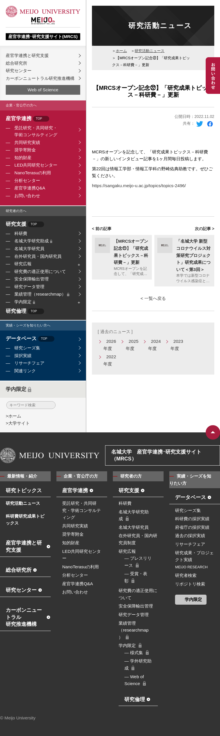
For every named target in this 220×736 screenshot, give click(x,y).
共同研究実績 (27, 142)
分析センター (27, 180)
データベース (30, 339)
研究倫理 (25, 311)
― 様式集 (133, 652)
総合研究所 (16, 63)
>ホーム (13, 415)
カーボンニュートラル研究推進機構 (40, 78)
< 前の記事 (101, 228)
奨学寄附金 (25, 149)
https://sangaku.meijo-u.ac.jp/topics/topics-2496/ (139, 185)
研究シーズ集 (27, 347)
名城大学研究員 (29, 248)
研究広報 (23, 263)
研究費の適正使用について (40, 271)
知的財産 (23, 157)
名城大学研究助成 (33, 240)
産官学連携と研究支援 (27, 55)
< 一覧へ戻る (153, 298)
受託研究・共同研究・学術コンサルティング (35, 131)
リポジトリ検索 (190, 583)
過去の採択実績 (190, 535)
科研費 (20, 233)
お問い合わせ (27, 195)
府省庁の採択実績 (192, 527)
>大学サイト (18, 423)
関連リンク (25, 370)
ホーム (121, 51)
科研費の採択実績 (192, 518)
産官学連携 (27, 119)
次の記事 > (204, 228)
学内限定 (24, 301)
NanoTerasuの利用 (32, 172)
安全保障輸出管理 (31, 278)
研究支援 (25, 224)
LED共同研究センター (35, 165)
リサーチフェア (29, 363)
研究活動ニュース (149, 51)
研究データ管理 (29, 286)
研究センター (19, 70)
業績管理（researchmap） (41, 294)
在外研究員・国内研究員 (38, 256)
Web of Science (43, 89)
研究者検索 (186, 575)
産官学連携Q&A (29, 187)
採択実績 (23, 355)
